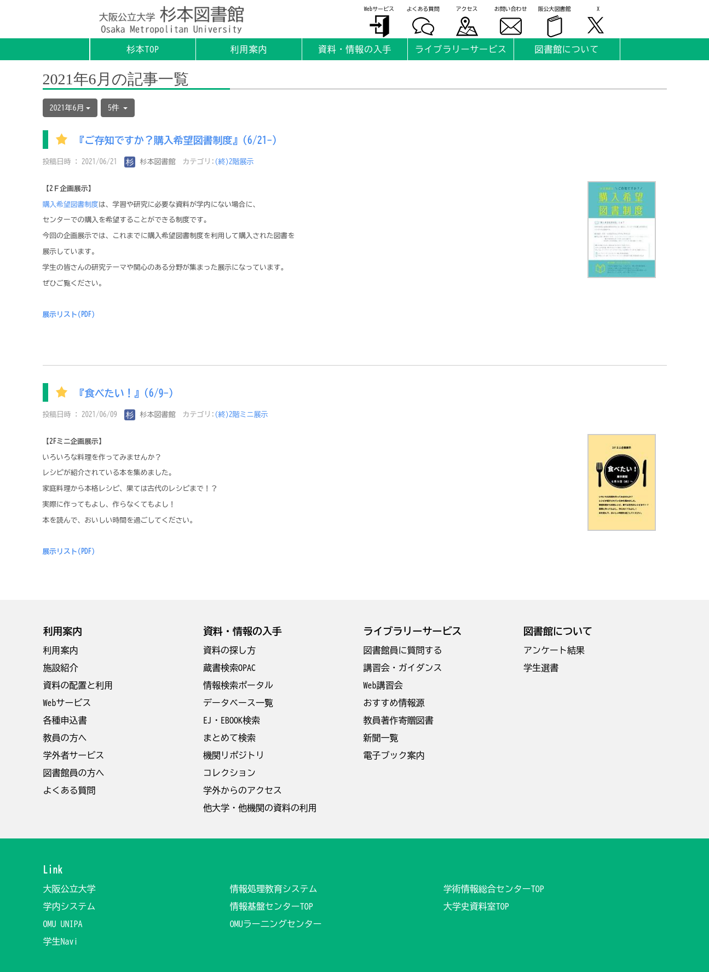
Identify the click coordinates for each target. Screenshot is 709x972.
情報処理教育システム (274, 888)
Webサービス (67, 702)
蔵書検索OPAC (229, 667)
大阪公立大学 (69, 888)
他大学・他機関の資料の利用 (260, 807)
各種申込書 (65, 720)
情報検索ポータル (238, 685)
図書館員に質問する (403, 650)
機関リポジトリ (233, 755)
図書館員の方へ (74, 772)
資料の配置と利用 (78, 685)
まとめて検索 (229, 737)
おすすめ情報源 (394, 702)
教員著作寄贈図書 (399, 720)
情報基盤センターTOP (271, 906)
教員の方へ (65, 737)
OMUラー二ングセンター (276, 923)
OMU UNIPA (63, 923)
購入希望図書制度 (71, 204)
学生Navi (60, 941)
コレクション (229, 772)
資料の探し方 (229, 650)
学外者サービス (74, 755)
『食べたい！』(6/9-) (124, 393)
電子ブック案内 (394, 755)
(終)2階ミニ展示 (241, 414)
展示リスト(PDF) (69, 314)
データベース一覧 (238, 702)
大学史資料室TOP (476, 906)
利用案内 (60, 650)
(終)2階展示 (234, 161)
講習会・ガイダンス (403, 667)
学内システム (69, 906)
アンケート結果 (554, 650)
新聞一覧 (381, 737)
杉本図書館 (150, 161)
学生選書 (540, 667)
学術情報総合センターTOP (493, 888)
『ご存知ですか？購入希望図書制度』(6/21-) (176, 141)
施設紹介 (60, 667)
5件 (118, 108)
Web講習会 (383, 685)
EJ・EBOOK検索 (231, 720)
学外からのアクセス (242, 790)
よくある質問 (69, 790)
